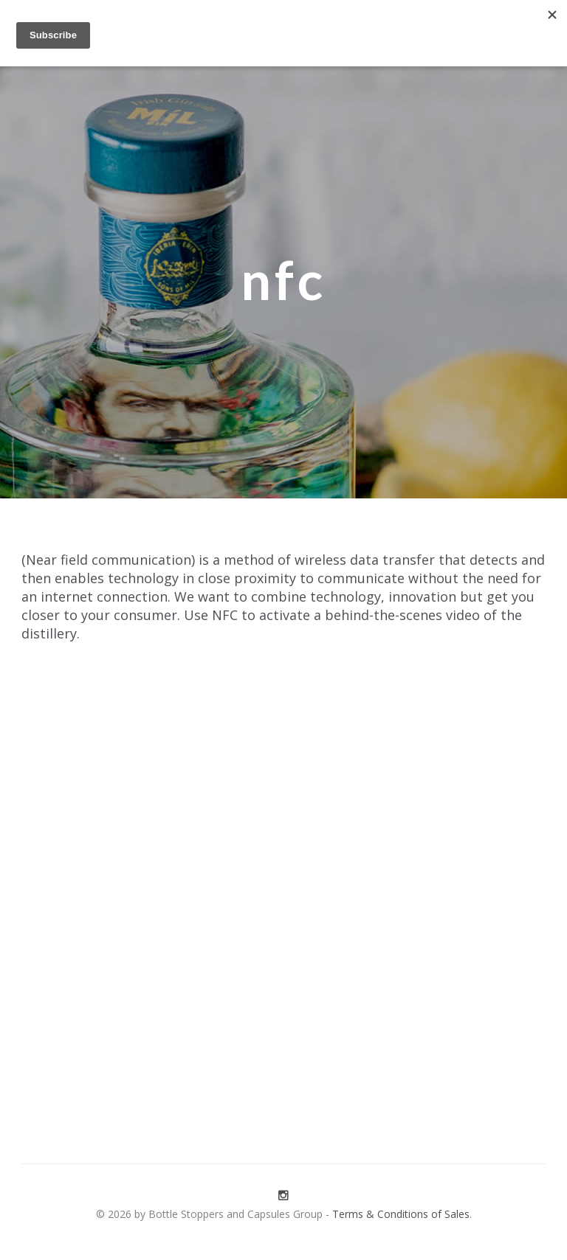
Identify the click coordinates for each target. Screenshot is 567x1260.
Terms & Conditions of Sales (401, 1214)
